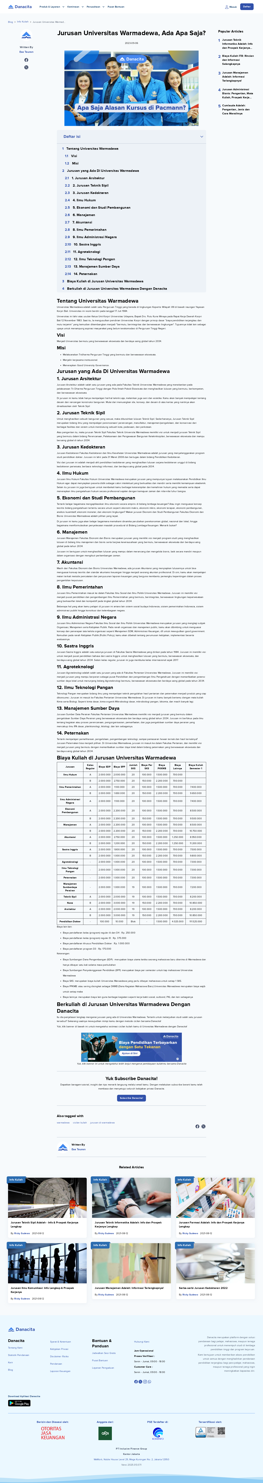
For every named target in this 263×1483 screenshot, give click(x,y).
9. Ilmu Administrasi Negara (95, 237)
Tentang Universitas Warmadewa (92, 149)
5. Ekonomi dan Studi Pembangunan (101, 208)
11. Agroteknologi (86, 252)
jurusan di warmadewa (102, 1122)
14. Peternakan (85, 274)
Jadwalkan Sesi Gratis (104, 1353)
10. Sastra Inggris (87, 245)
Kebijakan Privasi (59, 1349)
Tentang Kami (15, 1347)
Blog (10, 22)
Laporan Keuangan (60, 1371)
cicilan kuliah (80, 1122)
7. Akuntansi (82, 222)
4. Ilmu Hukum (84, 200)
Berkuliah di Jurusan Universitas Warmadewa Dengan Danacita (117, 289)
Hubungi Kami (141, 1341)
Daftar (247, 6)
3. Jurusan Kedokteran (91, 193)
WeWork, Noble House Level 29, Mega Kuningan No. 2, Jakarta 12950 (131, 1459)
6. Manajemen (84, 215)
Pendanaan (56, 1363)
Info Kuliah (23, 21)
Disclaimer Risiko (59, 1356)
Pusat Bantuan (116, 6)
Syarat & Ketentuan (60, 1341)
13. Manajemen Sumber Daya (97, 267)
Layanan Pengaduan (103, 1367)
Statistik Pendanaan (18, 1355)
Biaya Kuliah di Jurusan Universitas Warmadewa (105, 281)
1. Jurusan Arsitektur (88, 178)
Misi (75, 163)
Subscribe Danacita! (131, 1098)
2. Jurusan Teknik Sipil (91, 186)
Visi (74, 156)
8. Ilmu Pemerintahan (90, 230)
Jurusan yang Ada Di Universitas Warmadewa (103, 171)
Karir (10, 1362)
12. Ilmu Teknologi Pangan (94, 259)
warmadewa (63, 1122)
